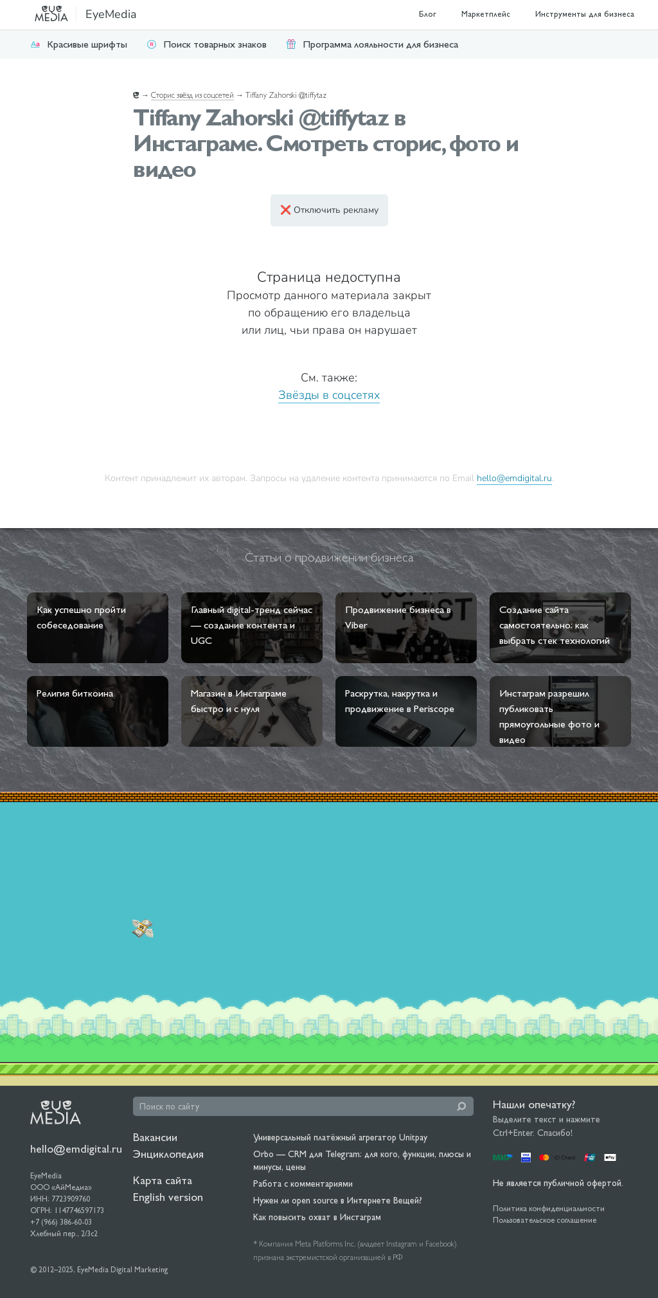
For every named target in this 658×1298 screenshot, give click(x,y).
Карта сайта (162, 1180)
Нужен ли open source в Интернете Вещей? (337, 1200)
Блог (427, 14)
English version (168, 1196)
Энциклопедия (168, 1153)
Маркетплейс (485, 14)
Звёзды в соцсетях (329, 395)
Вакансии (155, 1137)
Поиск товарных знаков (207, 44)
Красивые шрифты (78, 44)
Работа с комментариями (303, 1183)
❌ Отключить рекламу (329, 210)
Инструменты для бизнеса (584, 14)
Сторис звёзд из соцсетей (192, 95)
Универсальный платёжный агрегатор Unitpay (340, 1137)
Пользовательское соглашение (544, 1220)
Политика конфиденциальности (549, 1208)
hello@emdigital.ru (514, 477)
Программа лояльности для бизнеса (372, 44)
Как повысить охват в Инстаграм (317, 1217)
